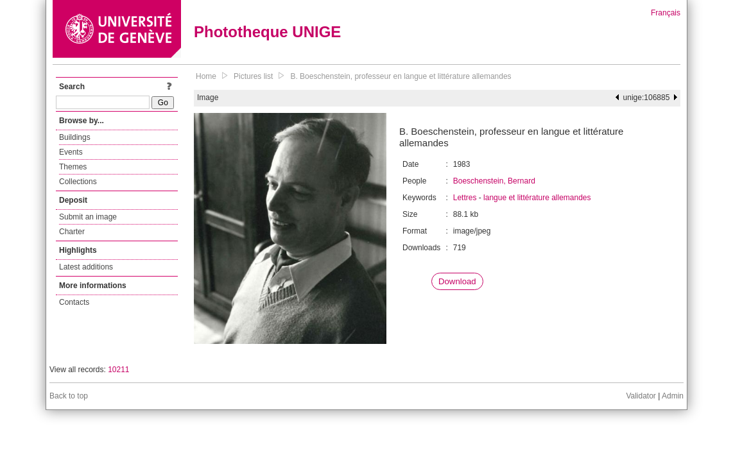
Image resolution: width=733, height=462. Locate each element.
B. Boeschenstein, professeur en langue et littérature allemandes (400, 76)
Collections (78, 181)
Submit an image (88, 216)
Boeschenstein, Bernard (494, 180)
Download (457, 281)
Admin (673, 395)
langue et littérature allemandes (537, 197)
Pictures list (253, 76)
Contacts (74, 302)
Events (71, 152)
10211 (118, 369)
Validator (640, 395)
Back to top (68, 395)
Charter (72, 231)
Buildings (75, 137)
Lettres (465, 197)
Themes (73, 166)
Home (206, 76)
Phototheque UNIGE (267, 31)
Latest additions (86, 266)
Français (665, 12)
